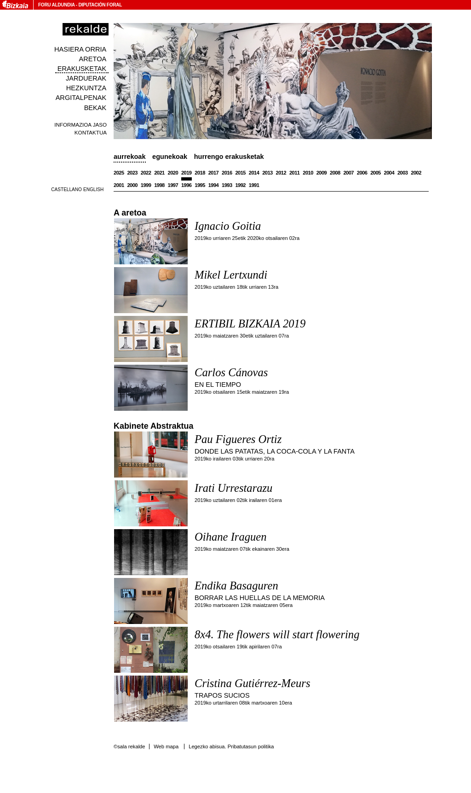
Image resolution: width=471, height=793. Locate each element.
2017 (213, 172)
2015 (240, 172)
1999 (146, 185)
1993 (227, 185)
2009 (321, 172)
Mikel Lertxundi (231, 274)
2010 (308, 172)
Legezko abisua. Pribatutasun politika (231, 746)
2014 (254, 172)
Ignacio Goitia (228, 226)
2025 (119, 172)
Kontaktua (91, 132)
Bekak (95, 107)
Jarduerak (86, 78)
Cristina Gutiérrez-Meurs (252, 683)
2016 (227, 172)
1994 (213, 185)
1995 (200, 185)
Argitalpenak (81, 97)
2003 (402, 172)
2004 (389, 172)
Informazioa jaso (80, 125)
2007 (348, 172)
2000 (132, 185)
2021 (159, 172)
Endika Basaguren (236, 585)
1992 (240, 185)
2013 (267, 172)
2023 (132, 172)
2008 (335, 172)
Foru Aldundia (56, 4)
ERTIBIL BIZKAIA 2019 (250, 323)
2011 (294, 172)
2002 (416, 172)
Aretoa (93, 59)
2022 (146, 172)
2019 (186, 172)
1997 (173, 185)
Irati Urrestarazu (233, 488)
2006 (362, 172)
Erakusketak (81, 68)
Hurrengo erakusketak (229, 156)
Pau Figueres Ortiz (238, 439)
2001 (119, 185)
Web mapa (166, 746)
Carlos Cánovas (231, 372)
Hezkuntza (86, 88)
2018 (200, 172)
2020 (173, 172)
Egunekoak (169, 156)
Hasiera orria (80, 49)
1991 (254, 185)
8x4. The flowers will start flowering (277, 634)
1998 (159, 185)
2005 (375, 172)
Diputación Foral (100, 4)
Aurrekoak (130, 156)
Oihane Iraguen (231, 537)
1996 (186, 185)
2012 (281, 172)
